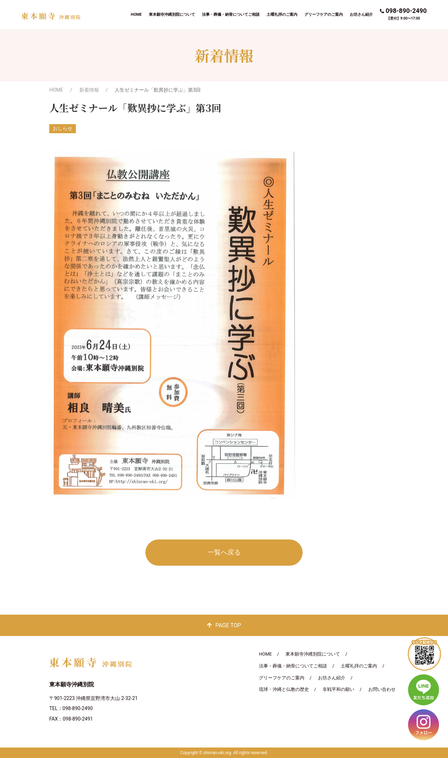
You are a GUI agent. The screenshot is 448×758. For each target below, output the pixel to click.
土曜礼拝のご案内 (282, 14)
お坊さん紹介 (361, 14)
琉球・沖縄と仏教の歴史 (284, 689)
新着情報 (89, 90)
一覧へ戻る (224, 552)
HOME (136, 14)
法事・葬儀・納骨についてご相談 (231, 14)
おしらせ (62, 128)
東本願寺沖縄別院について (172, 14)
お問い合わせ (382, 689)
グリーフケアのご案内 (323, 14)
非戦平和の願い (338, 689)
